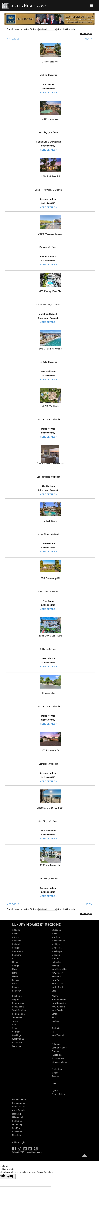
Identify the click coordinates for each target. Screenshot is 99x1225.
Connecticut (17, 951)
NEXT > (88, 39)
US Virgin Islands (59, 1062)
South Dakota (18, 1014)
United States (29, 29)
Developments (18, 1103)
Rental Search (18, 1106)
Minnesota (57, 948)
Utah (14, 1024)
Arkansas (16, 940)
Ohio (54, 991)
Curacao (55, 1051)
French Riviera (58, 1094)
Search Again (86, 33)
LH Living (16, 1114)
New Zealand (58, 1035)
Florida (15, 962)
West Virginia (18, 1039)
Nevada (55, 966)
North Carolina (58, 983)
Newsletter (17, 1135)
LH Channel (17, 1117)
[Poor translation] (11, 1176)
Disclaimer (17, 1131)
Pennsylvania (18, 1003)
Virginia (15, 1028)
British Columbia (59, 999)
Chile (54, 1083)
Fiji (53, 1032)
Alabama (16, 930)
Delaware (16, 955)
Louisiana (56, 930)
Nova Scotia (57, 1010)
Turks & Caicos (59, 1058)
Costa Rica (57, 1069)
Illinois (15, 976)
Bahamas (56, 1044)
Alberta (55, 996)
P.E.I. (54, 1017)
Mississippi (57, 951)
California (16, 944)
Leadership (17, 1124)
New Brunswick (59, 1003)
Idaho (14, 973)
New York (56, 980)
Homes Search (19, 1099)
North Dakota (58, 987)
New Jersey (57, 973)
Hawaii (15, 969)
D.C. (14, 958)
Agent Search (18, 1110)
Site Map (16, 1128)
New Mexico (57, 976)
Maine (54, 933)
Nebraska (56, 962)
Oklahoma (16, 996)
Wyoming (16, 1046)
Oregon (15, 999)
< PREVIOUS (13, 39)
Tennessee (17, 1017)
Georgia (15, 966)
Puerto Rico (57, 1055)
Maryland (56, 937)
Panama (55, 1076)
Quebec (55, 1021)
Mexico (55, 1073)
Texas (15, 1021)
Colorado (16, 948)
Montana (56, 958)
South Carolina (19, 1010)
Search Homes (14, 29)
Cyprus (55, 1090)
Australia (56, 1028)
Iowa (14, 983)
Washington (17, 1035)
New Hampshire (59, 969)
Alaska (15, 933)
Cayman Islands (59, 1048)
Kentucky (16, 991)
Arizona (15, 937)
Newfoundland (58, 1007)
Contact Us (17, 1121)
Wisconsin (17, 1042)
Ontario (55, 1014)
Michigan (56, 944)
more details (48, 92)
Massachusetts (59, 940)
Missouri (56, 955)
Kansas (15, 987)
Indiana (15, 980)
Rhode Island (18, 1007)
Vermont (16, 1032)
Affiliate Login (18, 1142)
